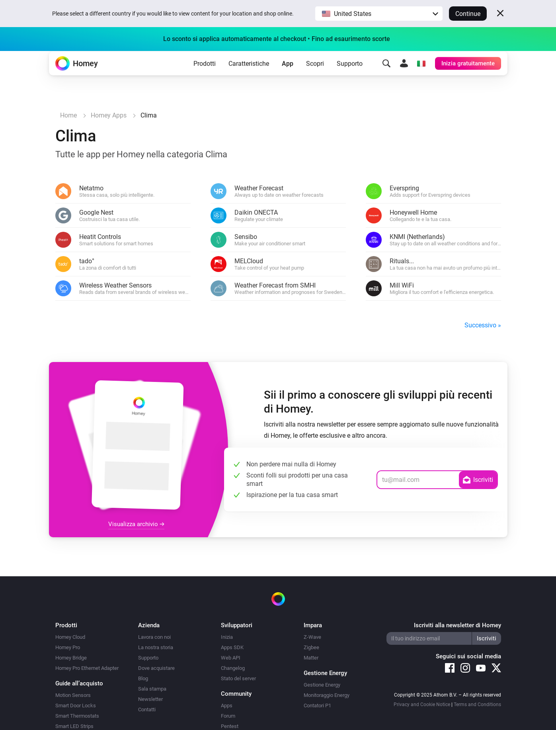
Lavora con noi (154, 637)
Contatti (147, 709)
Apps (226, 705)
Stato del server (238, 678)
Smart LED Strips (74, 726)
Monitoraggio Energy (326, 695)
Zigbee (311, 647)
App (287, 76)
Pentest (229, 726)
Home (68, 115)
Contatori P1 (317, 705)
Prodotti (204, 76)
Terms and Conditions (477, 704)
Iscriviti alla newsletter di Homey (457, 625)
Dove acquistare (156, 668)
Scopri (315, 76)
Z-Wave (312, 637)
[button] (379, 13)
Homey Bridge (71, 658)
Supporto (350, 76)
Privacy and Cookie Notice (422, 704)
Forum (228, 716)
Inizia (227, 637)
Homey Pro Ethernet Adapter (87, 668)
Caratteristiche (248, 76)
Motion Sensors (73, 695)
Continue (467, 14)
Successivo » (482, 325)
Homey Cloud (70, 637)
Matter (311, 658)
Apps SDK (232, 647)
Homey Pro (67, 647)
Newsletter (150, 699)
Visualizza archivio (136, 524)
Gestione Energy (322, 685)
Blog (143, 678)
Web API (230, 658)
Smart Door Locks (75, 705)
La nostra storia (155, 647)
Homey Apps (109, 115)
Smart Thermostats (77, 716)
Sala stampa (152, 689)
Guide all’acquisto (79, 683)
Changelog (233, 668)
